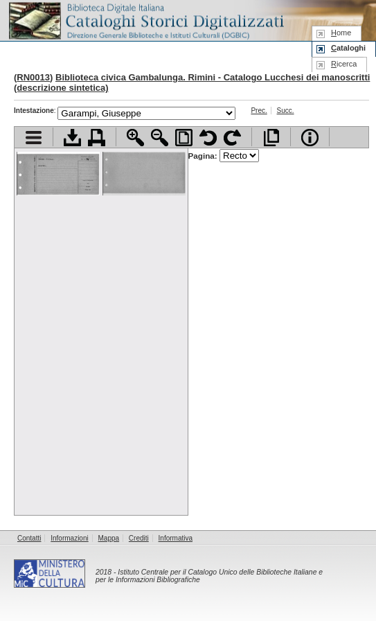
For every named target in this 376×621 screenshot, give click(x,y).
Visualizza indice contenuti (33, 137)
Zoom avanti (135, 137)
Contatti (29, 538)
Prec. (259, 110)
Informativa (176, 538)
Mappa (109, 538)
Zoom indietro (159, 137)
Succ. (285, 110)
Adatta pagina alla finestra (184, 137)
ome (341, 32)
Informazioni (69, 538)
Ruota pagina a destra (232, 137)
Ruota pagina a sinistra (208, 137)
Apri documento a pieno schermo (271, 137)
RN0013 (33, 77)
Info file (310, 137)
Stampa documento (96, 137)
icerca (344, 64)
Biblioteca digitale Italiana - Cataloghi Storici (145, 20)
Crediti (139, 538)
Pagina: (223, 155)
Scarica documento (72, 137)
